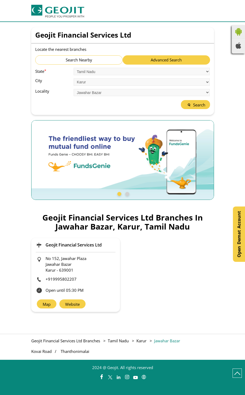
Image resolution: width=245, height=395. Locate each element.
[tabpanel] (122, 160)
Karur (141, 340)
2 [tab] (126, 193)
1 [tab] (118, 193)
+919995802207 (61, 279)
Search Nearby (79, 59)
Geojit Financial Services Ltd (74, 245)
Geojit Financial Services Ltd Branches (66, 340)
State (40, 71)
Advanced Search (166, 59)
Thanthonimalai (75, 351)
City (38, 80)
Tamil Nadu (118, 340)
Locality (42, 91)
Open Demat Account (239, 234)
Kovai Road (41, 351)
